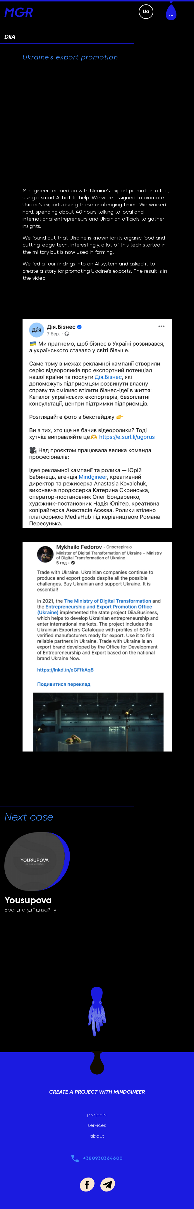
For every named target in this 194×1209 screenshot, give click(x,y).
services (96, 1125)
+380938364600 (103, 1158)
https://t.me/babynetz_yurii (107, 1184)
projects (97, 1115)
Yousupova (28, 900)
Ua (146, 11)
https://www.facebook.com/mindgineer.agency (87, 1184)
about (97, 1136)
